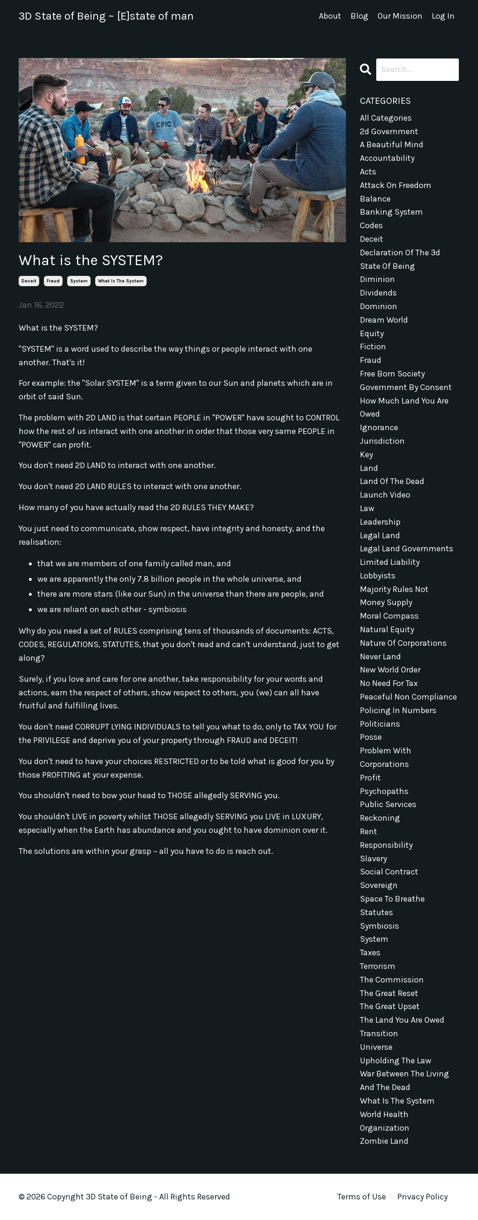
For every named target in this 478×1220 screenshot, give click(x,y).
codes (371, 225)
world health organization (384, 1121)
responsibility (386, 845)
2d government (389, 131)
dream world (384, 320)
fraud (53, 281)
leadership (380, 522)
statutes (376, 912)
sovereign (379, 885)
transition (379, 1033)
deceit (28, 281)
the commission (392, 980)
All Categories (386, 118)
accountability (387, 158)
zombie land (384, 1141)
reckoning (380, 818)
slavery (373, 858)
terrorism (377, 966)
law (367, 508)
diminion (377, 279)
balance (375, 199)
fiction (373, 346)
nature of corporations (403, 643)
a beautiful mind (391, 144)
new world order (390, 669)
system (79, 281)
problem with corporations (385, 757)
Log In (443, 16)
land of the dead (392, 481)
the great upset (390, 1006)
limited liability (390, 562)
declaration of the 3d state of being (400, 259)
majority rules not (394, 589)
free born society (392, 373)
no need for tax (389, 683)
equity (372, 333)
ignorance (379, 427)
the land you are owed (402, 1020)
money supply (386, 602)
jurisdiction (382, 441)
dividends (378, 293)
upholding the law (395, 1060)
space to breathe (392, 899)
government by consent (406, 387)
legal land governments (406, 548)
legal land (380, 535)
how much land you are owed (404, 407)
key (366, 454)
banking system (391, 212)
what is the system (121, 281)
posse (371, 737)
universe (376, 1047)
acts (368, 171)
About (330, 16)
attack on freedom (395, 185)
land (369, 468)
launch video (385, 495)
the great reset (389, 993)
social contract (389, 871)
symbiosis (379, 926)
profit (370, 777)
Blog (359, 16)
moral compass (389, 616)
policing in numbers (398, 710)
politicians (380, 724)
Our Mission (400, 16)
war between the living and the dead (404, 1080)
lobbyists (377, 575)
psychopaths (384, 791)
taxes (370, 952)
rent (368, 831)
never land (380, 656)
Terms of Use (361, 1196)
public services (388, 804)
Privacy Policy (422, 1196)
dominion (378, 306)
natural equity (387, 629)
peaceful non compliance (408, 697)
